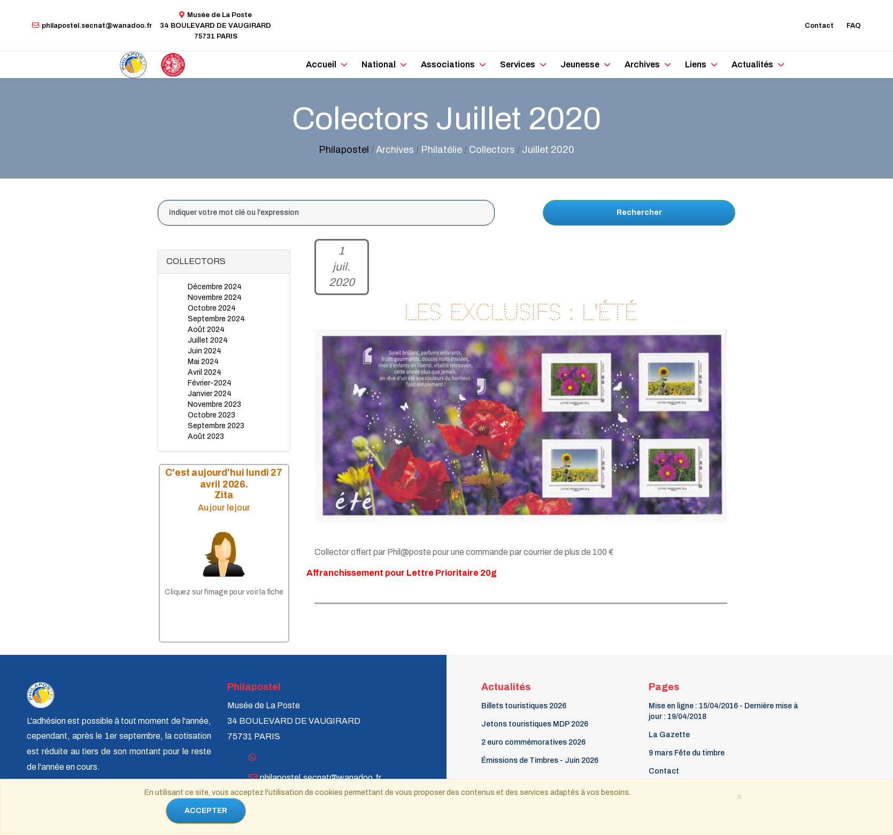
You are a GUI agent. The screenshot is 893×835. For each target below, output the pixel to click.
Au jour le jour (224, 507)
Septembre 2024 (216, 319)
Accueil (321, 64)
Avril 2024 (204, 372)
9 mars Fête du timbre (687, 753)
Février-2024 (210, 383)
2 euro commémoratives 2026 (533, 742)
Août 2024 (206, 330)
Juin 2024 (204, 351)
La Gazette (669, 735)
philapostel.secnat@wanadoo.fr (92, 25)
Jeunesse (579, 64)
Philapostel (344, 149)
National (378, 64)
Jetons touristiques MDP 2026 (534, 724)
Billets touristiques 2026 (523, 706)
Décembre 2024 (215, 287)
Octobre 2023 (211, 415)
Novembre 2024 (215, 297)
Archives (642, 64)
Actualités (752, 64)
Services (517, 64)
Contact (819, 25)
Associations (448, 64)
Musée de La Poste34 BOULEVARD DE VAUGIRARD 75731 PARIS (215, 25)
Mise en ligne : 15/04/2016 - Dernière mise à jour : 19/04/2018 (723, 711)
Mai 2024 (203, 362)
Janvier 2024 (210, 394)
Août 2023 (206, 436)
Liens (695, 64)
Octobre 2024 (212, 308)
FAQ (853, 25)
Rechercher (639, 212)
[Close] (739, 796)
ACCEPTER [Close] (205, 811)
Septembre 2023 (216, 426)
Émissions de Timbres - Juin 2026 (539, 760)
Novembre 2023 (214, 404)
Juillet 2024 (208, 340)
